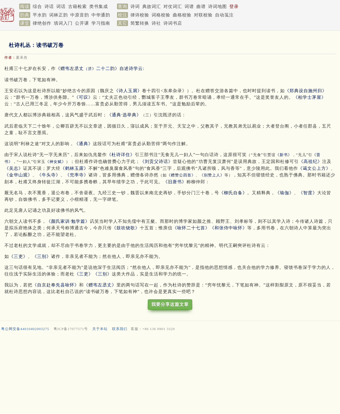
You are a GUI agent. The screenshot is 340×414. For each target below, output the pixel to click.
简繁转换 (139, 23)
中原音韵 (79, 15)
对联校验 (203, 15)
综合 (37, 6)
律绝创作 (42, 23)
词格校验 (161, 15)
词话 (61, 6)
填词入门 (63, 23)
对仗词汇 (172, 6)
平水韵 (40, 15)
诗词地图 (217, 6)
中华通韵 (100, 15)
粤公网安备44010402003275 (25, 329)
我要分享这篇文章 (170, 304)
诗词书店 (172, 23)
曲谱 (201, 6)
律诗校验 (139, 15)
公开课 (82, 23)
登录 (234, 6)
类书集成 (98, 6)
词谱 (189, 6)
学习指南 (100, 23)
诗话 (49, 6)
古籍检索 (77, 6)
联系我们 (119, 329)
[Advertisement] (165, 374)
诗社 (156, 23)
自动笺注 (224, 15)
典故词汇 (151, 6)
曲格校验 (182, 15)
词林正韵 (58, 15)
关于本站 (100, 329)
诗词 (135, 6)
